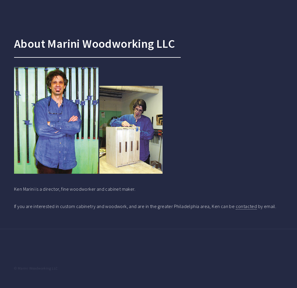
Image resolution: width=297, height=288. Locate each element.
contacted (246, 206)
